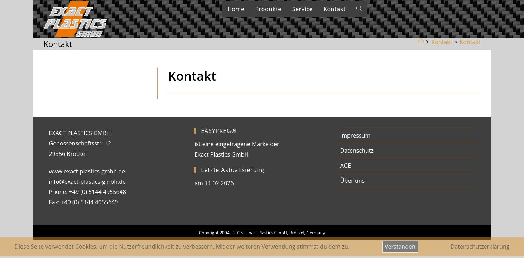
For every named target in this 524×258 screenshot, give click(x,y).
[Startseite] (421, 42)
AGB (346, 165)
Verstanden (400, 246)
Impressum (355, 135)
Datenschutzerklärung (480, 246)
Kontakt (470, 42)
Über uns (352, 181)
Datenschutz (357, 150)
